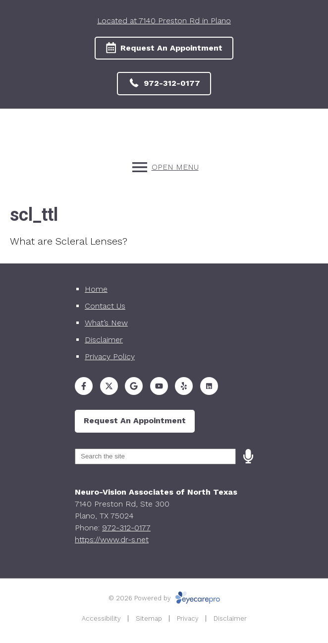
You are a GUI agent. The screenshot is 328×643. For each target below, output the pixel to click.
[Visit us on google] (134, 386)
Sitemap (149, 618)
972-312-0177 (126, 527)
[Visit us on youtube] (159, 386)
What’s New (106, 322)
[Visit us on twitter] (109, 386)
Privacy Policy (110, 356)
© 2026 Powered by (164, 598)
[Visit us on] (209, 386)
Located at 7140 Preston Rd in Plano (164, 20)
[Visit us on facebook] (84, 386)
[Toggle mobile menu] (164, 167)
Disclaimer (104, 339)
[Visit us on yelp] (184, 386)
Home (96, 289)
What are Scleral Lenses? (68, 241)
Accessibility (101, 618)
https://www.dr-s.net (112, 539)
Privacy (188, 618)
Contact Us (105, 306)
